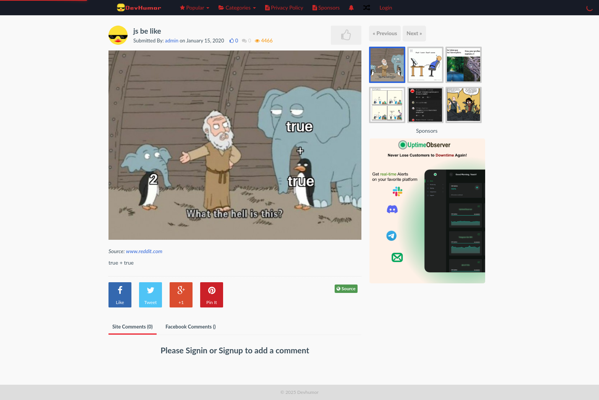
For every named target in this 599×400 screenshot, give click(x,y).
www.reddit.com (144, 251)
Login (385, 7)
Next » (414, 33)
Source (346, 288)
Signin (197, 350)
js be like (147, 30)
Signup (232, 350)
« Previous (385, 33)
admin (171, 40)
